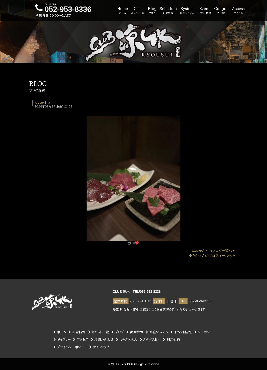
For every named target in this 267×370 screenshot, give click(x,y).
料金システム (157, 332)
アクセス (80, 339)
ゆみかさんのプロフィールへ (212, 255)
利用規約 (171, 339)
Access (238, 11)
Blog (152, 11)
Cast (137, 11)
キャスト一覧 (98, 332)
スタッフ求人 (150, 339)
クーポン (202, 332)
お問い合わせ (102, 339)
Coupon (221, 11)
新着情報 (77, 332)
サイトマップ (99, 347)
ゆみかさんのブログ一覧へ (213, 251)
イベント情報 (181, 332)
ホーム (59, 332)
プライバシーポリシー (70, 347)
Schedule (168, 11)
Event (204, 11)
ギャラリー (62, 339)
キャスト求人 (126, 339)
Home (122, 11)
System (187, 11)
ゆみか (39, 103)
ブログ (117, 332)
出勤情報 (134, 332)
